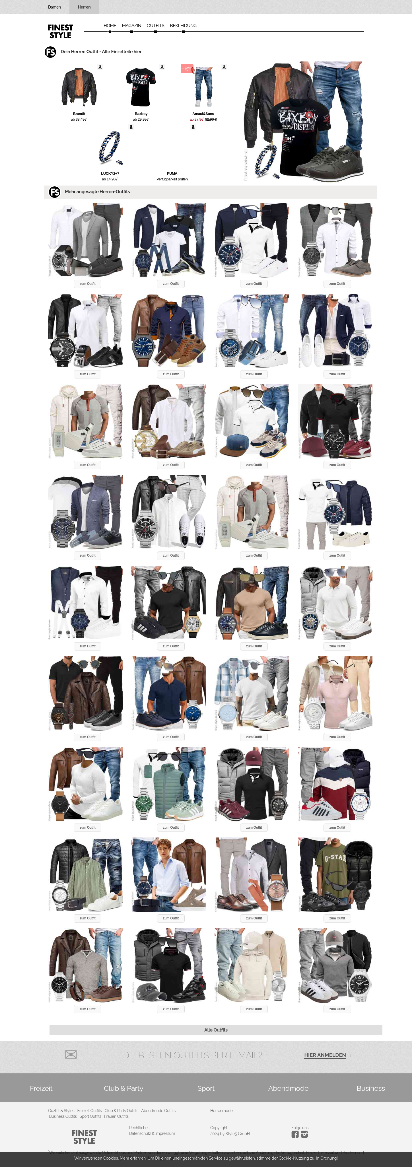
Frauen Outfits (116, 1116)
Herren (84, 7)
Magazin (131, 25)
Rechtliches (139, 1127)
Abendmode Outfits (158, 1110)
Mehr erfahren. (133, 1158)
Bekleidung (183, 25)
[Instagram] (296, 1136)
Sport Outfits (90, 1116)
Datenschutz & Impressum (152, 1133)
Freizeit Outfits (89, 1110)
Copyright (218, 1127)
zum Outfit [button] (87, 284)
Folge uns (299, 1127)
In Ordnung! (327, 1158)
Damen (54, 7)
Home (110, 25)
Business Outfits (63, 1116)
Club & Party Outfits (121, 1110)
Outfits (155, 25)
